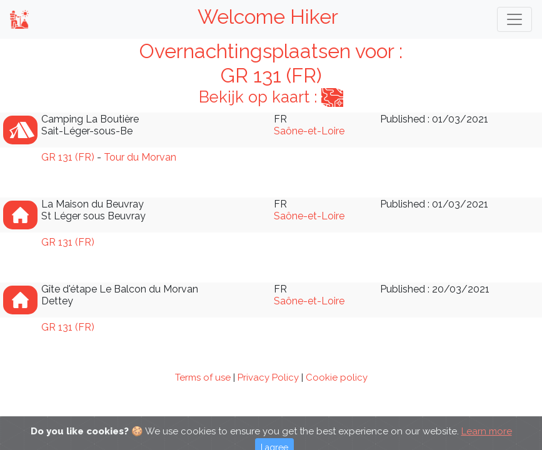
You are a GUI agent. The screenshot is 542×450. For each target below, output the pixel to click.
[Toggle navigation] (514, 19)
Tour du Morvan (140, 157)
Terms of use (203, 377)
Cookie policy (337, 377)
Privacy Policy (268, 377)
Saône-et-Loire (309, 131)
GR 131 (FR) (67, 157)
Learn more (486, 436)
